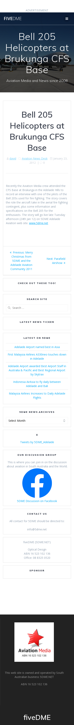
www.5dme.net (38, 223)
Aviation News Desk (35, 158)
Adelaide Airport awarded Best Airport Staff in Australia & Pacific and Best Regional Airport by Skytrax (37, 370)
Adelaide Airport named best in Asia (37, 347)
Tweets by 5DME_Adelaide (37, 442)
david (12, 158)
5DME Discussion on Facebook (37, 501)
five (13, 18)
